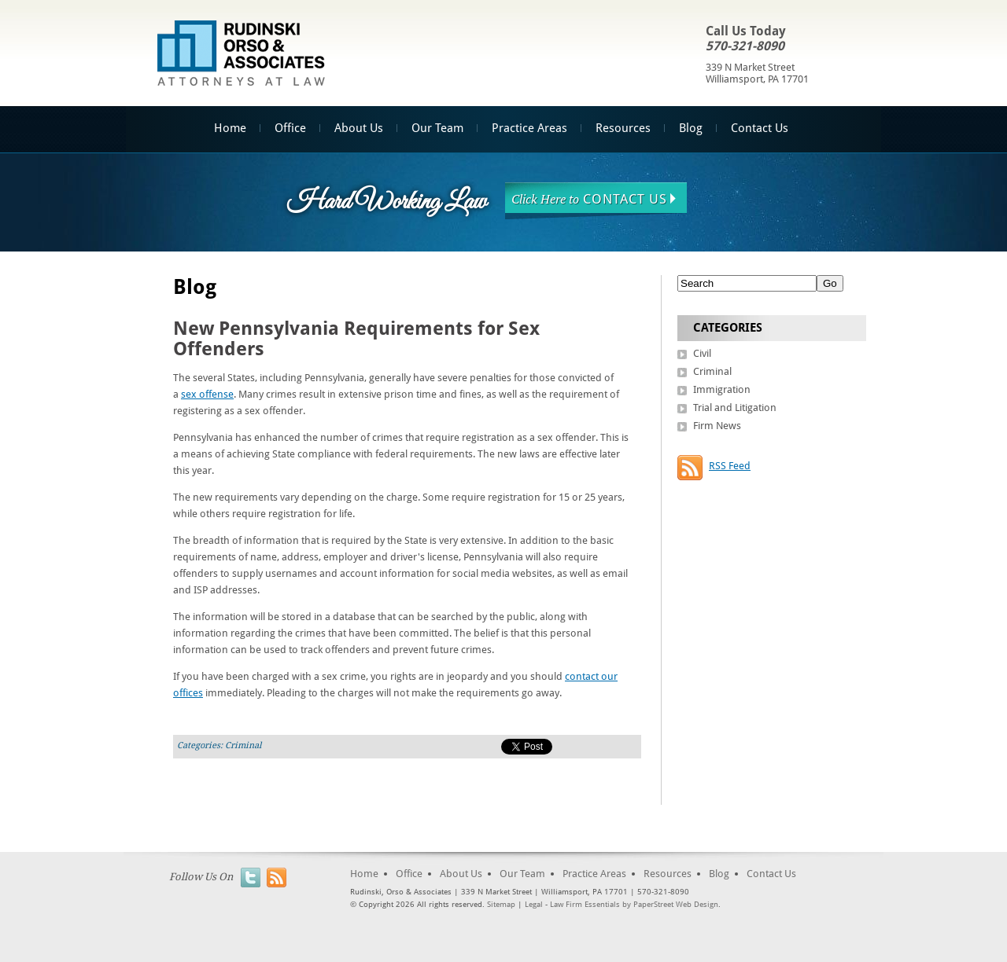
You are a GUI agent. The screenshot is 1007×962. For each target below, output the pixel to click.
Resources (623, 128)
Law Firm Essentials (585, 904)
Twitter (250, 877)
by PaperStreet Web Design (670, 904)
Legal (534, 904)
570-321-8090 (745, 46)
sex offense (207, 394)
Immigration (722, 389)
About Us (358, 128)
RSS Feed (730, 466)
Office (290, 128)
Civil (702, 353)
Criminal (243, 745)
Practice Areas (529, 128)
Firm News (717, 425)
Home (230, 128)
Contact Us (759, 128)
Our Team (437, 128)
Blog (691, 128)
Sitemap (501, 904)
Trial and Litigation (734, 407)
